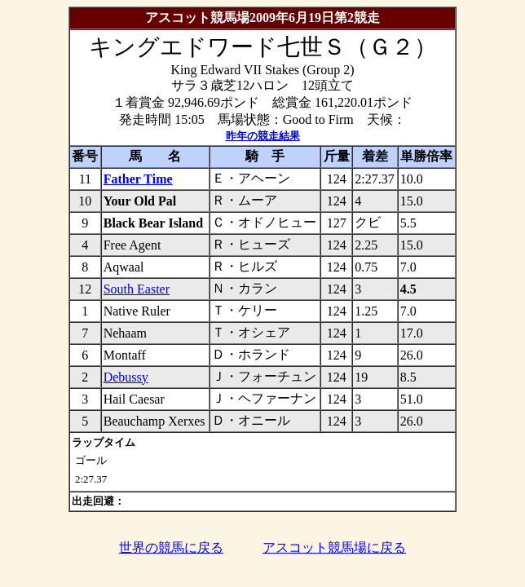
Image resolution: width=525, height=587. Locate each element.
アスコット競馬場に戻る (334, 547)
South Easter (137, 289)
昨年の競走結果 (263, 136)
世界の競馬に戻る (171, 547)
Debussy (126, 377)
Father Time (138, 179)
